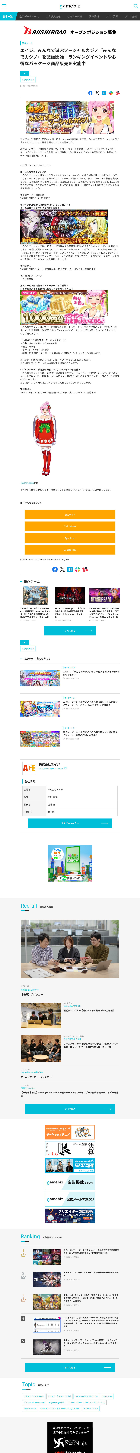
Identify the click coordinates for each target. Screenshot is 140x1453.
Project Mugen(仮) (56, 1425)
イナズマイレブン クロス (34, 1419)
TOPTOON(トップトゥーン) (86, 1419)
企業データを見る (70, 846)
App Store (70, 549)
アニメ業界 (112, 16)
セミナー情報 (74, 16)
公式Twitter (70, 538)
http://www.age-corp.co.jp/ (52, 791)
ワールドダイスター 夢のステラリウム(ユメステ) (59, 1431)
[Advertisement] (40, 74)
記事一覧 (8, 16)
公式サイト (70, 526)
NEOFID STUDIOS (91, 1431)
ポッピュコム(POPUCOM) (34, 1425)
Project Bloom (30, 1431)
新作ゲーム (27, 43)
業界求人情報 (53, 16)
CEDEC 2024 (107, 1419)
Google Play (70, 561)
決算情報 (94, 16)
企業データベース (29, 16)
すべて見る (70, 642)
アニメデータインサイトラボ (59, 1419)
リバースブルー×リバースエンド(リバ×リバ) (86, 1425)
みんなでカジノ (28, 91)
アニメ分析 (131, 16)
